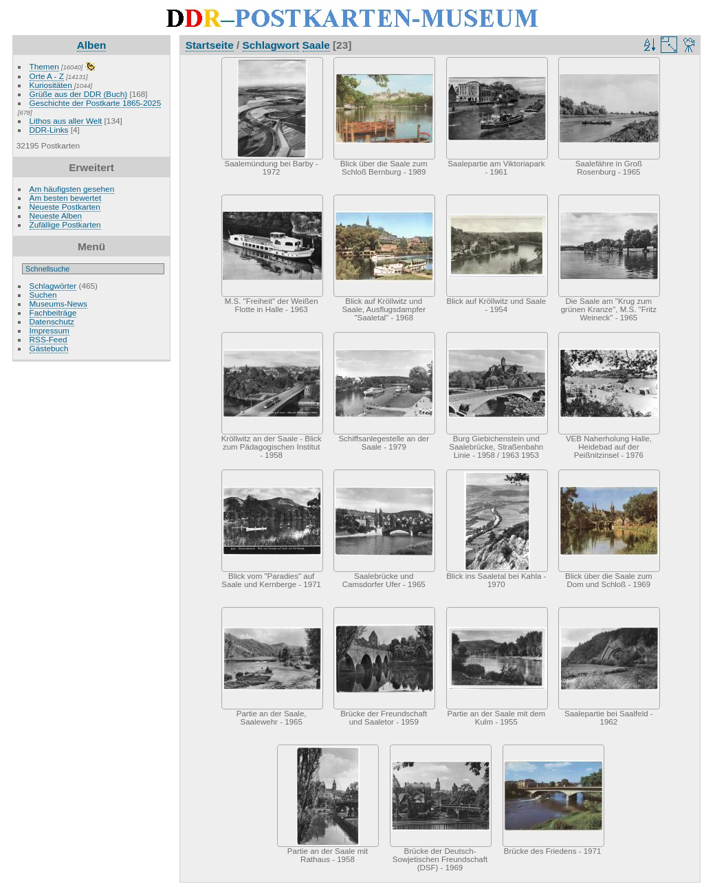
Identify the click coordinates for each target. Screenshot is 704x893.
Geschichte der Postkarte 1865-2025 (96, 102)
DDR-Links (49, 129)
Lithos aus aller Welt (66, 120)
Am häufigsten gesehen (72, 188)
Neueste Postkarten (65, 206)
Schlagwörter (53, 285)
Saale (316, 45)
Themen (44, 66)
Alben (92, 45)
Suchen (43, 294)
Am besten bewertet (66, 197)
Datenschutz (52, 321)
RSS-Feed (48, 339)
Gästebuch (49, 348)
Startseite (210, 45)
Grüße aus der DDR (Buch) (79, 93)
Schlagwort (271, 45)
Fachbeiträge (53, 312)
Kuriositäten (52, 84)
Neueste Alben (56, 215)
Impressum (49, 330)
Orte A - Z (47, 75)
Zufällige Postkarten (65, 224)
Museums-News (58, 303)
